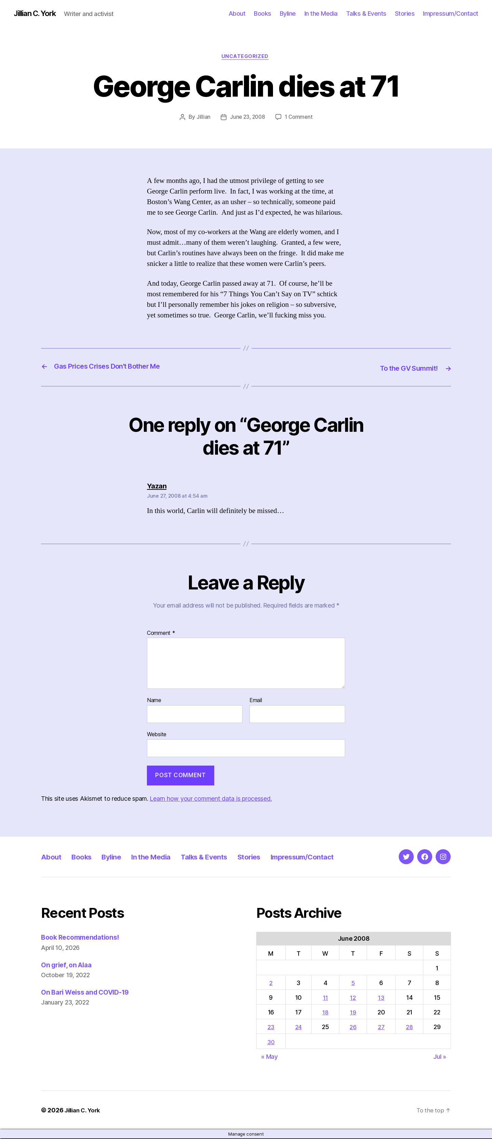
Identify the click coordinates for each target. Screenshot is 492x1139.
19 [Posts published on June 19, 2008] (354, 1013)
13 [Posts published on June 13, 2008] (382, 998)
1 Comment (299, 118)
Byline (288, 13)
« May (269, 1057)
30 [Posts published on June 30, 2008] (271, 1042)
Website (156, 735)
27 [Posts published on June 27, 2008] (382, 1027)
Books (262, 13)
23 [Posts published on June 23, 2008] (271, 1027)
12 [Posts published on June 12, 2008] (354, 998)
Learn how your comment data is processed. (211, 799)
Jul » (439, 1057)
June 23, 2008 (246, 118)
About (237, 13)
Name (154, 701)
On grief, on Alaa (69, 965)
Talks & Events (366, 13)
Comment (161, 634)
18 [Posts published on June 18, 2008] (327, 1013)
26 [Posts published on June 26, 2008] (354, 1027)
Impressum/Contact (450, 13)
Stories (405, 13)
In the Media (321, 13)
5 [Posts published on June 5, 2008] (354, 983)
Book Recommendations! (83, 938)
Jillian (202, 118)
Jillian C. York (38, 14)
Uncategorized (246, 58)
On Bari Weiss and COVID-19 (90, 992)
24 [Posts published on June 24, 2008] (299, 1027)
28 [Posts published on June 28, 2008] (410, 1027)
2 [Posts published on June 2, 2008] (271, 983)
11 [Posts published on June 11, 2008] (326, 998)
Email (255, 701)
